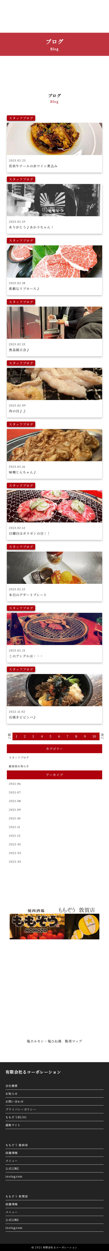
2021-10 (15, 818)
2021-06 (15, 784)
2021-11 (14, 827)
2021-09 (15, 810)
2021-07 (15, 792)
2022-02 (15, 853)
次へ (102, 736)
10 (94, 736)
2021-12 (15, 835)
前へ (9, 736)
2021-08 (15, 801)
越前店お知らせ (19, 766)
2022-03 (15, 861)
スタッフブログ (19, 757)
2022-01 (15, 844)
